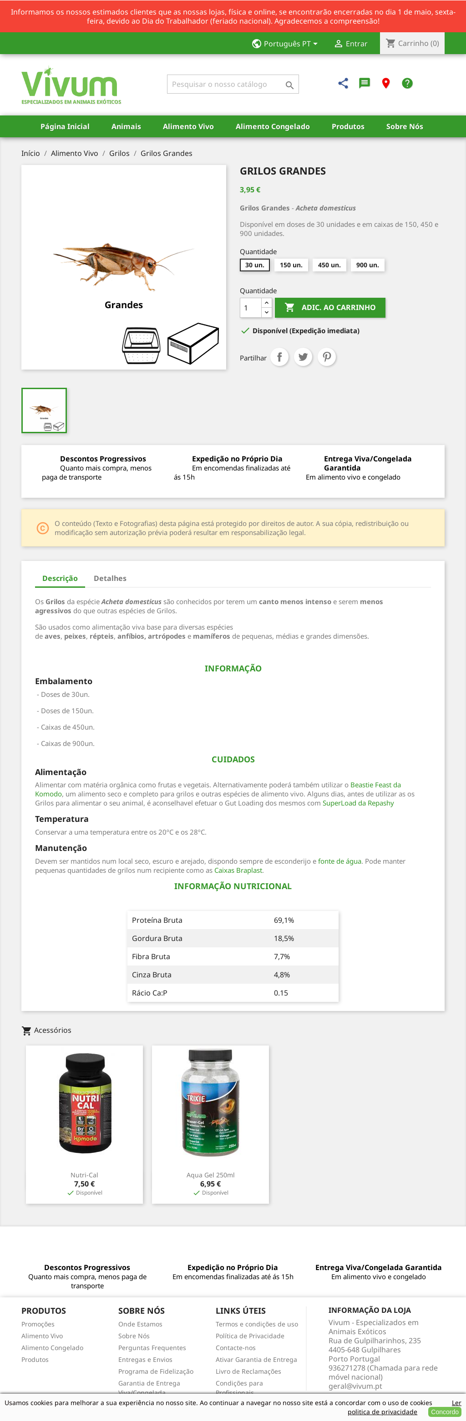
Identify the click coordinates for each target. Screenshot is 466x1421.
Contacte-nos (236, 1347)
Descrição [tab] (60, 578)
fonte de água (339, 861)
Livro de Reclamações (248, 1371)
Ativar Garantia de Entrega (256, 1359)
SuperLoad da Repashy (358, 802)
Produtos (348, 126)
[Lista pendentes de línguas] (287, 44)
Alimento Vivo (188, 126)
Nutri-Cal (84, 1175)
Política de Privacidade (250, 1335)
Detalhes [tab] (110, 578)
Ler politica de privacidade (404, 1407)
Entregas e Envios (145, 1359)
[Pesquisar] (233, 84)
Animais (126, 126)
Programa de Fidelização (155, 1371)
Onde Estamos (140, 1324)
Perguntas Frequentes (152, 1347)
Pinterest (327, 357)
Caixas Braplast (238, 870)
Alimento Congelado (273, 126)
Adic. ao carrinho (330, 308)
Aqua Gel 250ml (211, 1175)
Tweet (303, 357)
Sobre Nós (404, 126)
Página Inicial (65, 126)
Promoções (38, 1324)
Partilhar (279, 357)
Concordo (445, 1412)
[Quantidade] (251, 308)
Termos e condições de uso (257, 1324)
